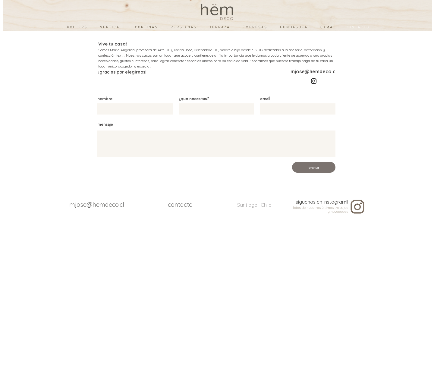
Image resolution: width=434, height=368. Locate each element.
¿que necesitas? (194, 98)
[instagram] (357, 207)
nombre (104, 98)
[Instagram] (313, 81)
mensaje (105, 124)
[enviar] (313, 167)
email (265, 98)
